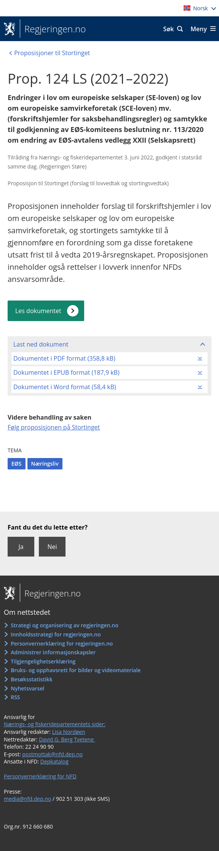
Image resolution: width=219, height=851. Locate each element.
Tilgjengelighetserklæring (43, 661)
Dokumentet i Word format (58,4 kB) (64, 387)
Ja (20, 546)
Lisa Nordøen (68, 731)
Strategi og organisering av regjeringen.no (64, 625)
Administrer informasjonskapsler (53, 652)
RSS (15, 697)
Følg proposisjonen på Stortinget (54, 427)
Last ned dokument (40, 344)
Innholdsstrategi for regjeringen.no (56, 634)
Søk (168, 29)
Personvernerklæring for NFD (40, 776)
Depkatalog (54, 761)
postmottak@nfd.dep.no (52, 754)
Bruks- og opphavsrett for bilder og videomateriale (76, 670)
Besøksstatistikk (32, 679)
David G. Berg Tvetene (67, 739)
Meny (198, 29)
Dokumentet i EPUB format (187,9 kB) (66, 372)
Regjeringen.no (53, 29)
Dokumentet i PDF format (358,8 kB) (64, 358)
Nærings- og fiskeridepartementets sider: (55, 724)
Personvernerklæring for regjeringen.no (62, 643)
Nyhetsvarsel (27, 688)
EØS (16, 463)
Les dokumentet (38, 311)
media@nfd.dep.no (27, 798)
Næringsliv (45, 463)
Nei (52, 546)
